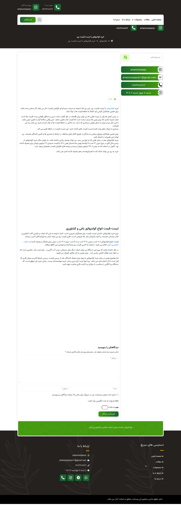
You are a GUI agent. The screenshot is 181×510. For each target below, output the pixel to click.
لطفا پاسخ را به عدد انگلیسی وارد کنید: (103, 406)
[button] (28, 20)
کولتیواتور (110, 114)
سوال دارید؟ (49, 5)
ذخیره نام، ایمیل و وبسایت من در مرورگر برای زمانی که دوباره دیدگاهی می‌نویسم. (84, 400)
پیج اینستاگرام (26, 5)
